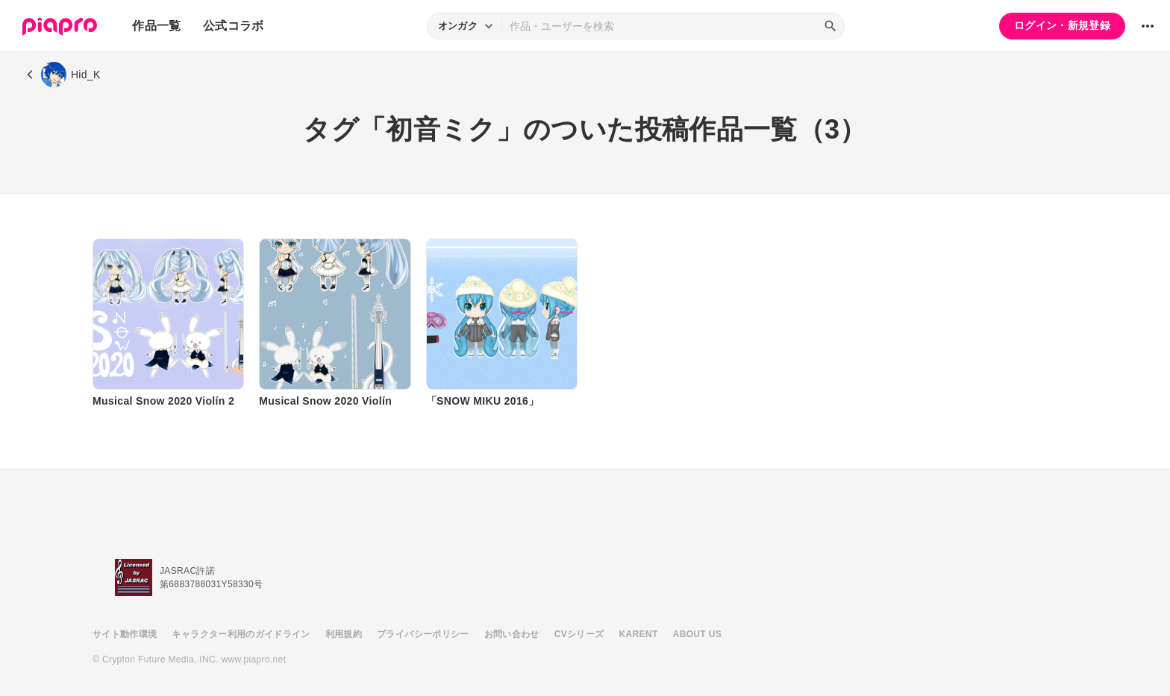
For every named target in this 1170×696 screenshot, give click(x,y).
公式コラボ (233, 25)
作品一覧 (156, 25)
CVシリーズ (579, 634)
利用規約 (343, 634)
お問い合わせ (511, 634)
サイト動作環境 (125, 634)
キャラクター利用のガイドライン (241, 634)
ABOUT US (697, 634)
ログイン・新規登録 (1062, 25)
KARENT (638, 634)
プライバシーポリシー (423, 634)
